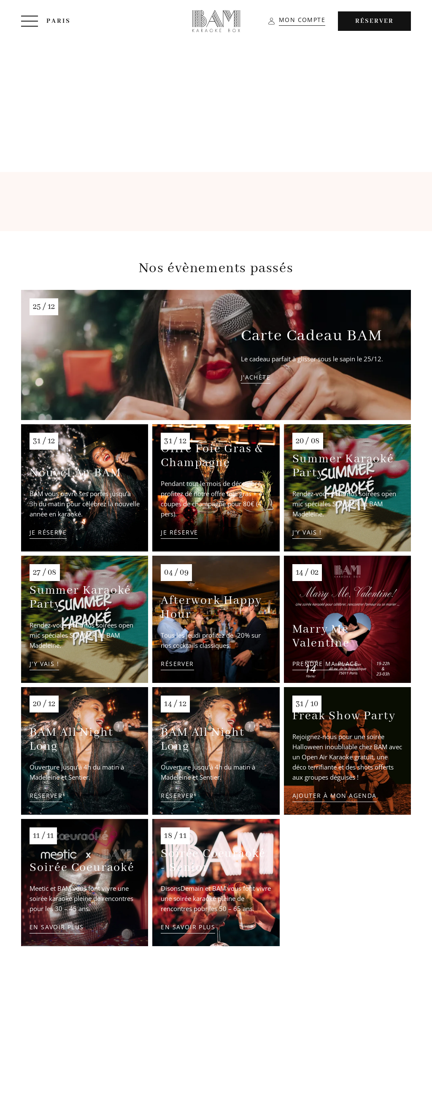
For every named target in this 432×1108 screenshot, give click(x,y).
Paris (58, 21)
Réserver (374, 21)
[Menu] (29, 21)
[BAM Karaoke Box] (216, 21)
